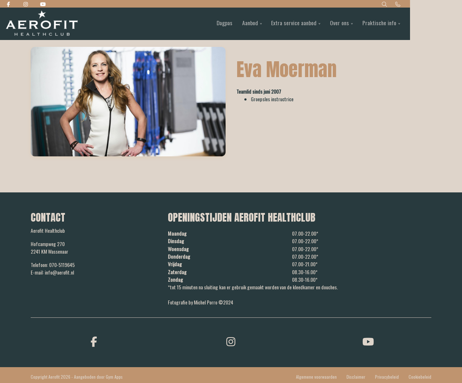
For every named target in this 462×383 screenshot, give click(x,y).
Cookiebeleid (420, 376)
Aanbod (272, 23)
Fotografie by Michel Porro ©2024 (200, 301)
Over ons (364, 23)
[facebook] (94, 340)
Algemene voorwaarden (316, 376)
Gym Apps (114, 376)
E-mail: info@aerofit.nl (52, 272)
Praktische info (405, 23)
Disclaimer (355, 376)
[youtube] (368, 340)
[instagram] (231, 340)
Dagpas (245, 23)
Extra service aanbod (317, 23)
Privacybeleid (387, 376)
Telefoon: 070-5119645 (53, 264)
